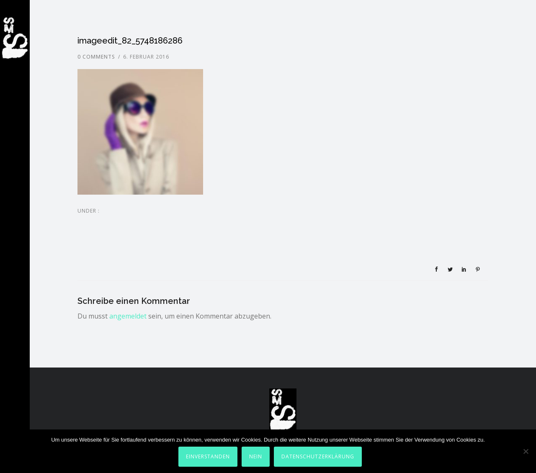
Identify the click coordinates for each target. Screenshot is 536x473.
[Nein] (525, 451)
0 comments (96, 56)
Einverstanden (208, 456)
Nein (255, 456)
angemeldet (128, 316)
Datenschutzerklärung (317, 456)
